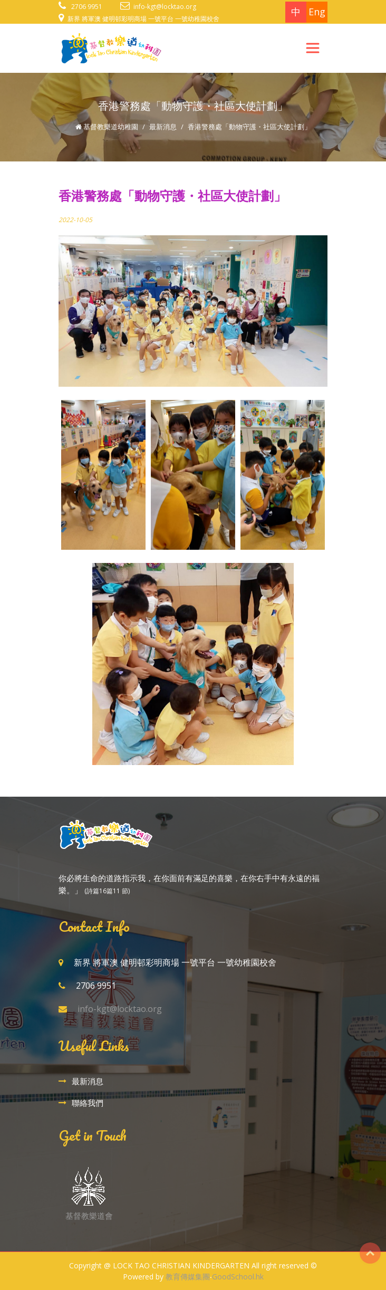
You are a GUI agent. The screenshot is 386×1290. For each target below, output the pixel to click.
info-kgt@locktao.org (164, 6)
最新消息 (163, 126)
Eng (316, 11)
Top (370, 1253)
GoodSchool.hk (238, 1277)
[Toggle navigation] (312, 48)
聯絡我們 (87, 1102)
